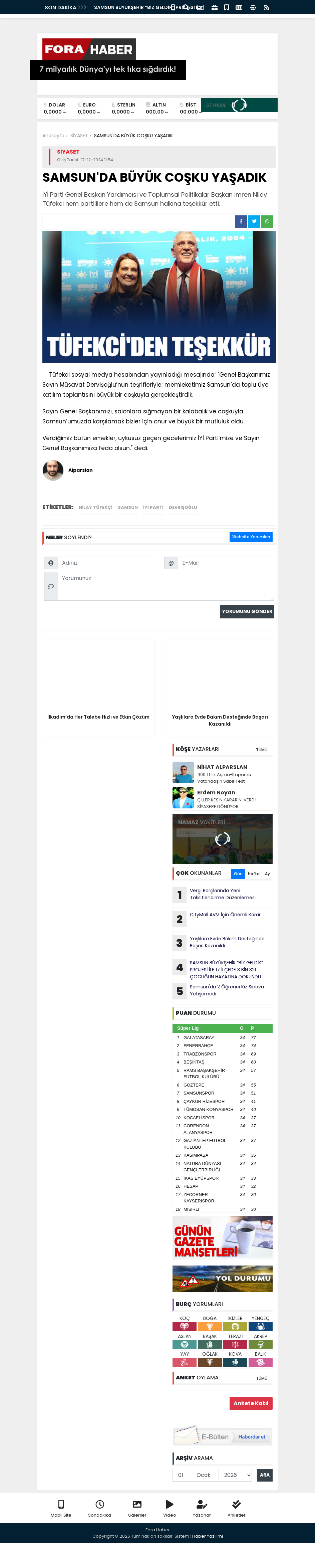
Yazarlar (202, 1509)
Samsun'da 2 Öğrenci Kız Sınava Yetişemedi (218, 991)
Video (169, 1509)
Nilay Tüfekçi (95, 507)
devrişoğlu (183, 507)
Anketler (237, 1509)
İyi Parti (153, 507)
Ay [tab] (267, 874)
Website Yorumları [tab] (251, 537)
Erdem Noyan (216, 792)
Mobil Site (61, 1509)
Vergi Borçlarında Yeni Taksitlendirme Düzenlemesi (214, 895)
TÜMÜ (261, 750)
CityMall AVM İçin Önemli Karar (217, 919)
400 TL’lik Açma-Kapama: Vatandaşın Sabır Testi (224, 777)
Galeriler (137, 1509)
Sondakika (99, 1509)
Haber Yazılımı (207, 1536)
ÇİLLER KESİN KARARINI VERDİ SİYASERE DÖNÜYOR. (226, 803)
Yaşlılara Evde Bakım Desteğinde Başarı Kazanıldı (219, 943)
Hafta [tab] (254, 874)
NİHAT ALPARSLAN (222, 767)
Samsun (128, 507)
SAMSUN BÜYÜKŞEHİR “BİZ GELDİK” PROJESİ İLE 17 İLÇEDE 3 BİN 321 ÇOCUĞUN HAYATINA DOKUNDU (218, 969)
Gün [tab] (238, 874)
